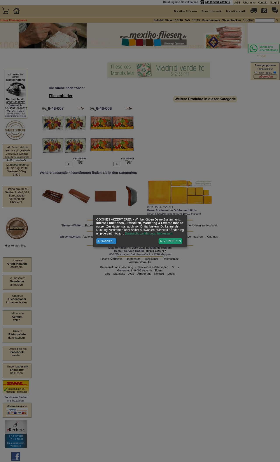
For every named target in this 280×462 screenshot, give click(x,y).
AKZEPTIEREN (170, 241)
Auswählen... (106, 241)
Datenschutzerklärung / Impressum (148, 233)
